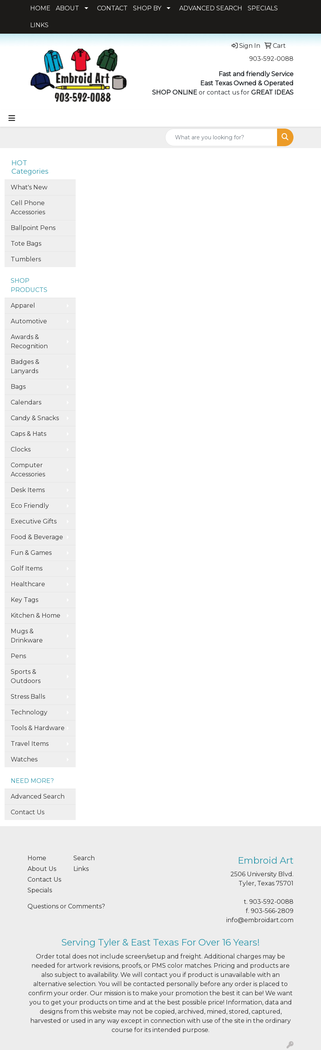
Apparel (23, 305)
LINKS (39, 25)
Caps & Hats (28, 433)
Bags (18, 386)
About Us (42, 868)
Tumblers (26, 259)
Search (84, 858)
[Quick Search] (221, 137)
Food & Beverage (37, 537)
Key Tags (24, 599)
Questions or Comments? (66, 906)
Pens (18, 656)
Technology (29, 712)
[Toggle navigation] (12, 118)
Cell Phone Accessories (28, 207)
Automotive (29, 321)
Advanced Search (38, 796)
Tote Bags (26, 243)
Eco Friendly (30, 505)
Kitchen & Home (35, 615)
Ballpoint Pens (33, 228)
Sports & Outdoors (26, 676)
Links (81, 868)
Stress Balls (28, 696)
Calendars (26, 402)
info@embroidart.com (259, 920)
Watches (24, 759)
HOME (40, 8)
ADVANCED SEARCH (210, 8)
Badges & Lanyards (25, 366)
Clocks (21, 449)
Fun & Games (31, 552)
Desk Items (28, 490)
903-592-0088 (271, 58)
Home (37, 858)
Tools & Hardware (38, 728)
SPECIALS (263, 8)
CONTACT (112, 8)
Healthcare (28, 584)
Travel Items (30, 743)
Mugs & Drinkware (27, 636)
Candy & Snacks (35, 418)
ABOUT (67, 8)
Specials (40, 890)
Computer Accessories (28, 469)
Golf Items (26, 568)
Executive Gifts (34, 521)
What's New (29, 187)
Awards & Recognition (29, 341)
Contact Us (27, 812)
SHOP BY (147, 8)
